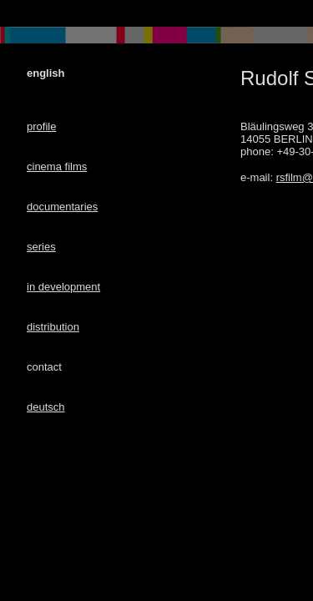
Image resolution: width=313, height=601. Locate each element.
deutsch (46, 407)
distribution (53, 327)
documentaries (62, 206)
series (41, 246)
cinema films (57, 166)
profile (41, 126)
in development (63, 286)
